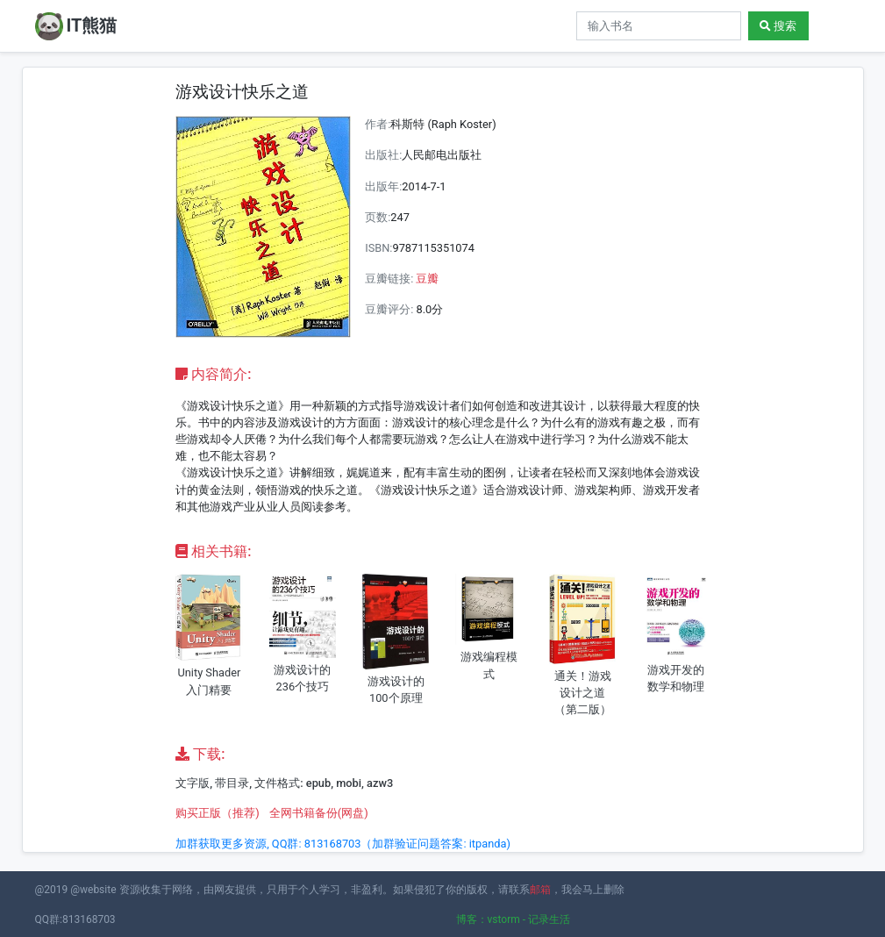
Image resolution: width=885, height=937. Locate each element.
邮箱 (540, 889)
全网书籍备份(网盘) (318, 812)
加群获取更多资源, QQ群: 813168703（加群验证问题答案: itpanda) (342, 843)
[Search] (658, 25)
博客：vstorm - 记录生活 (513, 919)
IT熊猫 (76, 26)
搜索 (778, 25)
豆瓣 (427, 278)
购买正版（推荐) (217, 812)
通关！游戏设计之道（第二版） (582, 692)
